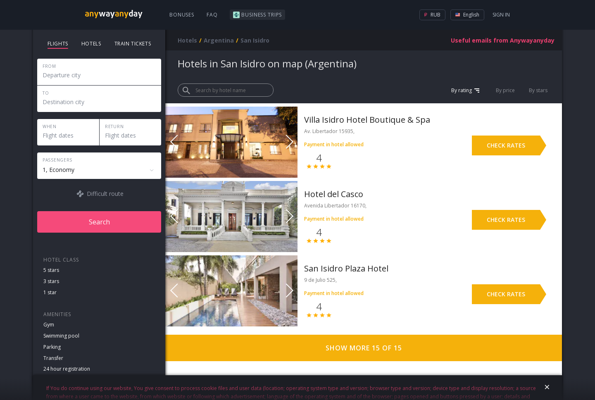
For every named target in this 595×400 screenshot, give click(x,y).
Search (99, 221)
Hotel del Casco (333, 194)
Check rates (506, 145)
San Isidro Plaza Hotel (346, 268)
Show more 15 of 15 (364, 347)
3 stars (51, 281)
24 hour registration (66, 368)
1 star (50, 292)
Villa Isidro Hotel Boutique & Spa (367, 119)
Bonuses (181, 14)
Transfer (53, 358)
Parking (52, 346)
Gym (48, 324)
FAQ (212, 14)
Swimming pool (61, 335)
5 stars (51, 270)
